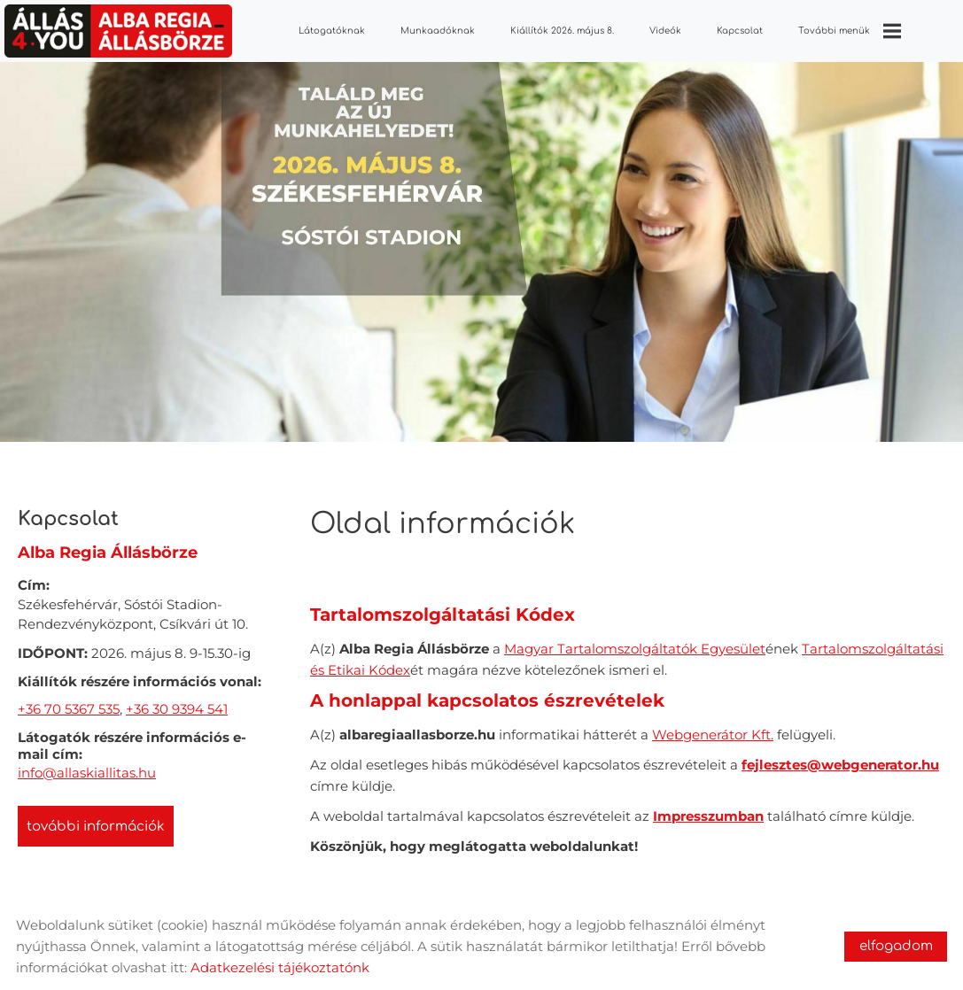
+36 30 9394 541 (177, 700)
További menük (849, 31)
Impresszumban (708, 807)
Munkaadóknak (437, 30)
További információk (96, 817)
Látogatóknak (332, 30)
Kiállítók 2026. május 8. (562, 30)
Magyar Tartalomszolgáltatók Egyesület (634, 639)
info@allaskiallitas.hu (87, 763)
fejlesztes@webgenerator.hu (840, 755)
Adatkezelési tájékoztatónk (279, 967)
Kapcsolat (740, 30)
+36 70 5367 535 (69, 700)
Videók (665, 30)
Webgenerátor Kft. (712, 725)
